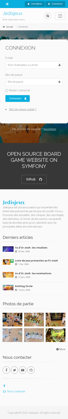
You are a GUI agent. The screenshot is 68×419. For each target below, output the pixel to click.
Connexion (55, 4)
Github (34, 179)
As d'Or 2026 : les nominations (33, 273)
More (60, 349)
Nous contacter (14, 391)
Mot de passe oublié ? (23, 109)
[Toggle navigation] (60, 16)
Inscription (35, 4)
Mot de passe (13, 74)
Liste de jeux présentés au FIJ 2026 (36, 260)
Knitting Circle (24, 286)
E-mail (9, 58)
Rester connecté (19, 90)
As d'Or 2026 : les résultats (31, 247)
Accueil (9, 27)
